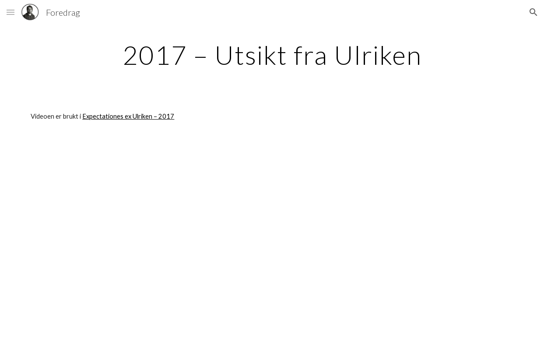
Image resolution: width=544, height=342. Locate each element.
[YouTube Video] (188, 238)
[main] (271, 55)
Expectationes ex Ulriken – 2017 (128, 116)
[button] (10, 12)
